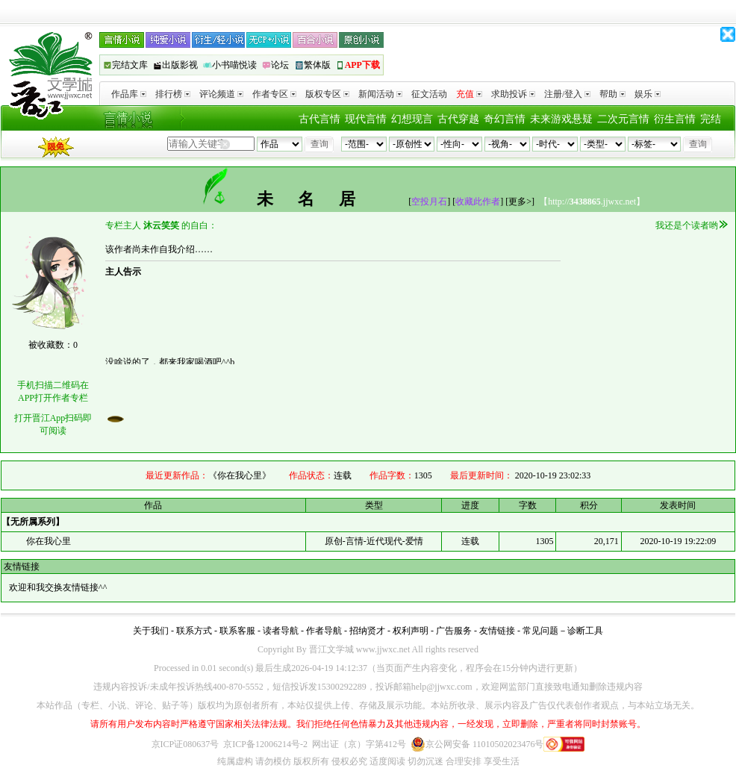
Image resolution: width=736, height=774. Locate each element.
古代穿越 (458, 119)
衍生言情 (675, 119)
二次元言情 (623, 119)
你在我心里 (48, 541)
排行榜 (172, 94)
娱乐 (647, 94)
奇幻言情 (505, 119)
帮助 (612, 94)
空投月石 (429, 201)
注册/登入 (567, 94)
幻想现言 (412, 119)
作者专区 (274, 94)
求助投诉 (513, 94)
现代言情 (366, 119)
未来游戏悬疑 (561, 119)
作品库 (128, 94)
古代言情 (319, 119)
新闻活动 (380, 94)
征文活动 (429, 94)
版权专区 (327, 94)
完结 (710, 119)
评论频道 (221, 94)
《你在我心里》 (239, 475)
